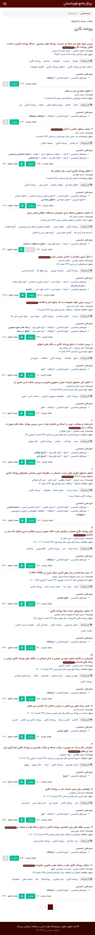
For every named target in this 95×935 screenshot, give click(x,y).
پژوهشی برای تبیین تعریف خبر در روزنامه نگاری (67, 789)
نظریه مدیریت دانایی (24, 625)
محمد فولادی (78, 174)
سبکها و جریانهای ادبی (50, 154)
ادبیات (65, 154)
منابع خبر (34, 358)
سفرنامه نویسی (57, 270)
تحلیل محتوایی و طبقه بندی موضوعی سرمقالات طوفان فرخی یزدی (58, 213)
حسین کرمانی (78, 665)
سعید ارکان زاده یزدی (61, 50)
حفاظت (44, 358)
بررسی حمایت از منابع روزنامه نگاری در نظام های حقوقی (63, 344)
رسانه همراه (73, 548)
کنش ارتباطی (56, 675)
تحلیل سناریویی (71, 625)
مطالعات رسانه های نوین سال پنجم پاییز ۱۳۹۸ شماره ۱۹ (64, 669)
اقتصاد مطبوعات (37, 67)
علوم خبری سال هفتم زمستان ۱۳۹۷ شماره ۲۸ (68, 796)
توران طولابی (64, 431)
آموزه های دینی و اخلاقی (43, 232)
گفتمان (75, 719)
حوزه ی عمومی (71, 675)
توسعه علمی (27, 879)
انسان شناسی (48, 507)
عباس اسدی (79, 709)
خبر (20, 105)
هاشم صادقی (64, 260)
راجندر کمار (79, 132)
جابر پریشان (79, 348)
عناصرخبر (25, 803)
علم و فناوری (58, 879)
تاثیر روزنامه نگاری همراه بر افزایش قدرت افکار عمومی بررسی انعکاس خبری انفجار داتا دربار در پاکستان (49, 533)
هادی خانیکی (78, 50)
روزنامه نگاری (35, 61)
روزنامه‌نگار (45, 879)
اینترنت (75, 316)
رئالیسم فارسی (28, 270)
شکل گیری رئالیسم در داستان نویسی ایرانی (64, 257)
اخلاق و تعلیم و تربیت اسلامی (42, 196)
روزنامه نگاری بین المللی (31, 719)
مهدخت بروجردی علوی (61, 869)
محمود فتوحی (78, 260)
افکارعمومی (40, 548)
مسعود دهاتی (47, 143)
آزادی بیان (43, 185)
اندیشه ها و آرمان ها (83, 232)
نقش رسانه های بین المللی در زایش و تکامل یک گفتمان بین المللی (58, 706)
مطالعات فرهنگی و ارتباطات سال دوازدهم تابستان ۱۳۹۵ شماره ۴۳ (60, 872)
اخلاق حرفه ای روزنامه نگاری (80, 67)
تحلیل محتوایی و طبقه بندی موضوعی (34, 226)
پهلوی (26, 764)
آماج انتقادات (10, 226)
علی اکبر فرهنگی (39, 480)
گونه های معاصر (19, 281)
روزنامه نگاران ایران (42, 841)
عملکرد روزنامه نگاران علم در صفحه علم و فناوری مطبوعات (56, 865)
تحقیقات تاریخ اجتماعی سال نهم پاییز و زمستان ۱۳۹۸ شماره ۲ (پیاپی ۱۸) (56, 758)
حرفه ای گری (42, 625)
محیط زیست (72, 490)
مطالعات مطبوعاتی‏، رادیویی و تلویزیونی (27, 511)
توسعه (75, 61)
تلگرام (35, 675)
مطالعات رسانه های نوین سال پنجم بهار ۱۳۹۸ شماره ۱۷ (64, 542)
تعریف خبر (53, 803)
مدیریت (66, 61)
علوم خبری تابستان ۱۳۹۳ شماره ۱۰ (73, 351)
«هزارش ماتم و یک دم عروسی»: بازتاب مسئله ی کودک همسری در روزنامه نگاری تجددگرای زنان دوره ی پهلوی (48, 749)
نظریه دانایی (86, 630)
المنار (76, 586)
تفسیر (15, 719)
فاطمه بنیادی (78, 869)
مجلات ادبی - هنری (30, 396)
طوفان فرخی (58, 226)
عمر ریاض (80, 576)
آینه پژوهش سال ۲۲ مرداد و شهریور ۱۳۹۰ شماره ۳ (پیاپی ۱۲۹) (61, 580)
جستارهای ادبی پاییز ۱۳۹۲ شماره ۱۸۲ (71, 264)
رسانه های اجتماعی (22, 675)
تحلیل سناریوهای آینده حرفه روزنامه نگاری (70, 611)
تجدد (75, 441)
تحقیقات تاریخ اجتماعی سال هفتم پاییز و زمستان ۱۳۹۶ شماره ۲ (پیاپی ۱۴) (56, 434)
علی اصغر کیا (66, 538)
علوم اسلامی (63, 196)
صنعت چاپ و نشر (52, 586)
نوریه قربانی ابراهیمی (75, 386)
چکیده (14, 84)
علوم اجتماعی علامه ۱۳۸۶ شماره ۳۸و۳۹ (70, 54)
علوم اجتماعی (62, 78)
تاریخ (66, 452)
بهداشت (67, 441)
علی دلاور (52, 480)
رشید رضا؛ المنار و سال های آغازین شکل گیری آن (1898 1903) (59, 573)
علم (36, 879)
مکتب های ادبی (42, 289)
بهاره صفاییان (78, 431)
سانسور (47, 61)
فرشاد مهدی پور (77, 831)
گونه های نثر (54, 158)
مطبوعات (56, 61)
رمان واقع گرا (42, 270)
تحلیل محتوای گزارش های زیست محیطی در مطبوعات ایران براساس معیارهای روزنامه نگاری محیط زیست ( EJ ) (49, 474)
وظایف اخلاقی (57, 185)
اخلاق (68, 105)
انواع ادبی (55, 281)
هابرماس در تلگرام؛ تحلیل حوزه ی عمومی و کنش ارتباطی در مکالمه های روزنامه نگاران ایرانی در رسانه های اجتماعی (48, 660)
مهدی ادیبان (79, 538)
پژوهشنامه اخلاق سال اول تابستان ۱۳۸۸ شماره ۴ (66, 178)
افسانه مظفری (65, 480)
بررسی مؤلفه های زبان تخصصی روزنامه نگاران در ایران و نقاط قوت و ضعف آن (47, 827)
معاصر (35, 154)
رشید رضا (67, 586)
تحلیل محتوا (58, 490)
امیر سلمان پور (65, 348)
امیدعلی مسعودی (76, 792)
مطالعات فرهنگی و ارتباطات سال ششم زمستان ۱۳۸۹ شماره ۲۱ (61, 834)
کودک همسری (72, 764)
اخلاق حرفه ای (72, 185)
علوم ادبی (56, 289)
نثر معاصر (74, 143)
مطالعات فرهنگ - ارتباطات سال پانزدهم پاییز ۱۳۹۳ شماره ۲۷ (62, 309)
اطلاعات (67, 358)
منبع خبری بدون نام (19, 316)
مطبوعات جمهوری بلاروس (53, 396)
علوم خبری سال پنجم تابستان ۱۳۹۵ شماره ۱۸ (68, 389)
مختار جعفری (60, 614)
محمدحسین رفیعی (60, 576)
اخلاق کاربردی (78, 199)
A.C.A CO (40, 930)
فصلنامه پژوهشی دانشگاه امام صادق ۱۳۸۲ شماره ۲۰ (65, 98)
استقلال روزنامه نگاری (55, 67)
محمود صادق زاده (76, 216)
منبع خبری (35, 316)
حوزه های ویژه (54, 243)
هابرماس (45, 675)
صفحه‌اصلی (85, 13)
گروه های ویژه (38, 327)
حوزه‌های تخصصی (79, 78)
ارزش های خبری (39, 803)
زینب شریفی (78, 480)
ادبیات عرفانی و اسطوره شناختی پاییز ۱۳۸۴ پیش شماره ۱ (63, 220)
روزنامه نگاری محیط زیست (80, 496)
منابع (76, 358)
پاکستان (29, 548)
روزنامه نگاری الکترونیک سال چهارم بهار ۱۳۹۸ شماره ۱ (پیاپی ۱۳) (60, 618)
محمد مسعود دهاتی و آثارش (70, 129)
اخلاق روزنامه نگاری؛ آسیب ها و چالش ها (70, 171)
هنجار (41, 105)
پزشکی (58, 441)
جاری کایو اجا (78, 614)
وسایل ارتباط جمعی (54, 105)
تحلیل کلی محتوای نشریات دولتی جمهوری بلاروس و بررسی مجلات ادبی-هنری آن (52, 382)
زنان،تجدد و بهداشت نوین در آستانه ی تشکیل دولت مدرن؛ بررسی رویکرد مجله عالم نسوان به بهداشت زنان (49, 425)
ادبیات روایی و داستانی (38, 281)
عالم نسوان (33, 441)
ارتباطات (50, 116)
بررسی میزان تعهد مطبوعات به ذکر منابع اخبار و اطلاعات (58, 302)
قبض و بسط (63, 719)
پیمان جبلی (79, 94)
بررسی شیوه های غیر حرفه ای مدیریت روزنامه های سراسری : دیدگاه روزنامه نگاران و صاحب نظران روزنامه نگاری (50, 45)
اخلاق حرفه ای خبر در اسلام (77, 91)
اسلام (75, 105)
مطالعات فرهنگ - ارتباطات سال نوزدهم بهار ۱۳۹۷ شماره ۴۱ (63, 483)
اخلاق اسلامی (20, 196)
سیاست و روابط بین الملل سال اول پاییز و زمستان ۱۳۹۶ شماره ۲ (60, 713)
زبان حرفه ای (72, 841)
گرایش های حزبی (64, 232)
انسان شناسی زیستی (31, 507)
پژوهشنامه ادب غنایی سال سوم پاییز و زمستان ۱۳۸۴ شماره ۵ (61, 136)
